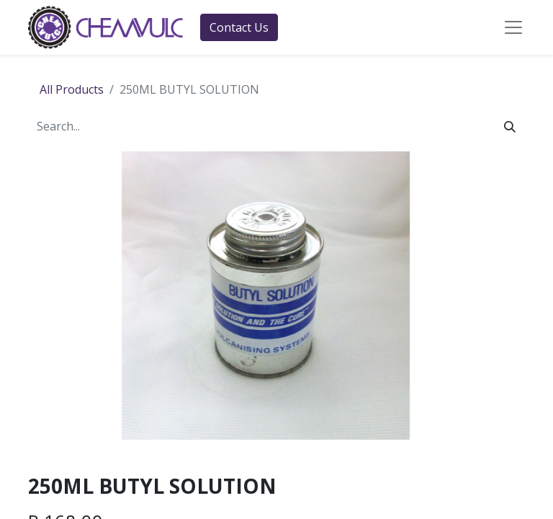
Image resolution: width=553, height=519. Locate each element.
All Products (72, 89)
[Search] (510, 126)
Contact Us (239, 27)
